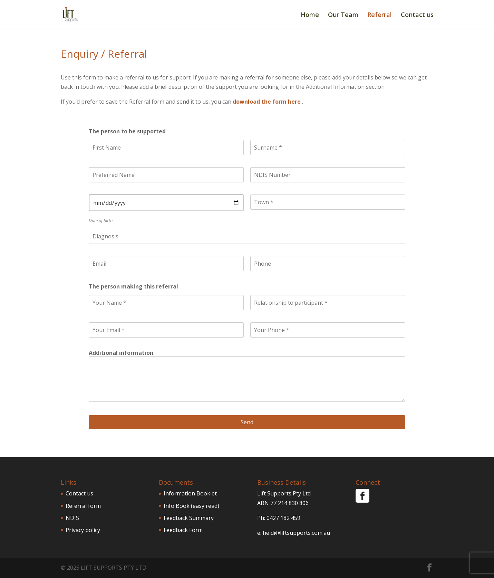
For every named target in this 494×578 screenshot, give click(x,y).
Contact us (417, 15)
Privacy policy (83, 530)
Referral (379, 15)
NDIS (72, 518)
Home (310, 15)
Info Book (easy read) (191, 506)
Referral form (83, 506)
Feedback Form (183, 530)
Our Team (343, 15)
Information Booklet (190, 493)
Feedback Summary (189, 518)
